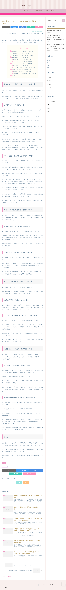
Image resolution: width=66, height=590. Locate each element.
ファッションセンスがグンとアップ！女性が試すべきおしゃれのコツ (55, 49)
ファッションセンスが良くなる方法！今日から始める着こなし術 (55, 45)
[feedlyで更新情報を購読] (21, 483)
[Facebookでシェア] (16, 27)
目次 (21, 48)
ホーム (39, 586)
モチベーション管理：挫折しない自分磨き (22, 63)
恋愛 (4, 463)
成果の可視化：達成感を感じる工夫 (21, 65)
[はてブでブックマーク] (22, 27)
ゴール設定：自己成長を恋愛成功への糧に (23, 55)
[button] (36, 27)
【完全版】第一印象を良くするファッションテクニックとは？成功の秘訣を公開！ (55, 36)
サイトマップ (45, 586)
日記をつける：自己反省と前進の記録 (22, 59)
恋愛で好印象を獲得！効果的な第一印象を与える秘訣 (55, 31)
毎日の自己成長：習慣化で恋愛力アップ (21, 57)
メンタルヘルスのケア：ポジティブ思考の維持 (24, 67)
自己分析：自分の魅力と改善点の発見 (22, 72)
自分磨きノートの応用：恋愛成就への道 (21, 69)
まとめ (13, 76)
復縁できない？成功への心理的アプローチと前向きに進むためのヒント (55, 40)
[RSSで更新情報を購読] (24, 483)
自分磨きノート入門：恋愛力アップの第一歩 (22, 51)
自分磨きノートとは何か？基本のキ (21, 53)
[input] (56, 20)
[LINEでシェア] (29, 27)
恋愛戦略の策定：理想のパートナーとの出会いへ (24, 74)
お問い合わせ (51, 586)
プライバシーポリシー (60, 586)
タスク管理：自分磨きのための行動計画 (22, 61)
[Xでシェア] (9, 27)
